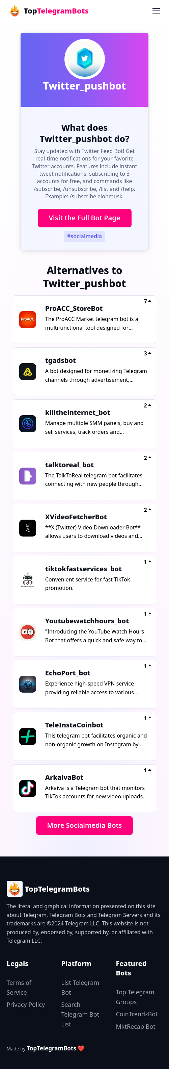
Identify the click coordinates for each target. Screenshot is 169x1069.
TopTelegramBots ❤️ (56, 1048)
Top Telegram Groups (135, 997)
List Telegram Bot (80, 987)
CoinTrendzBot (137, 1014)
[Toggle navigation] (156, 11)
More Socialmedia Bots (84, 825)
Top (48, 11)
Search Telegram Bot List (80, 1014)
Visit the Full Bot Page (84, 217)
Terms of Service (19, 987)
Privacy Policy (26, 1004)
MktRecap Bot (135, 1026)
